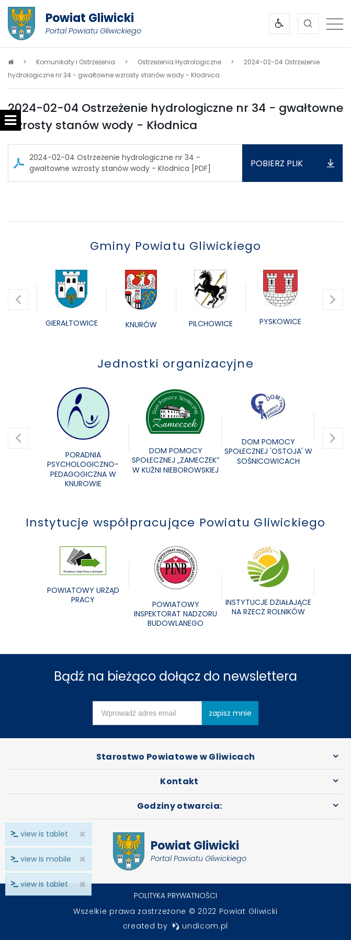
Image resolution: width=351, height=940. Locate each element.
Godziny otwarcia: (179, 806)
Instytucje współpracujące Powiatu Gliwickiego (176, 522)
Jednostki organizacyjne (175, 364)
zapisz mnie (230, 713)
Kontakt (179, 781)
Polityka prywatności (175, 895)
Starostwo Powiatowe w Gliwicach (175, 757)
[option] (71, 299)
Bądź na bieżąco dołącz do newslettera (175, 676)
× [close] (79, 884)
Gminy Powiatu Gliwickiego (176, 246)
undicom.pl (200, 926)
